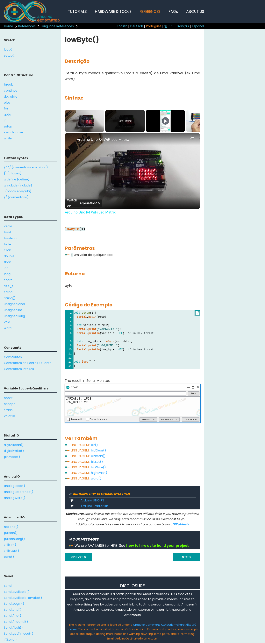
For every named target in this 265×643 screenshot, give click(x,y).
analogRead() (14, 486)
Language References (57, 26)
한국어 (169, 26)
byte (7, 244)
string (8, 292)
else (7, 102)
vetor (8, 226)
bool (7, 232)
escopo (9, 404)
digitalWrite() (14, 451)
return (8, 126)
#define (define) (16, 179)
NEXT (186, 557)
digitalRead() (14, 445)
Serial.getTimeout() (18, 633)
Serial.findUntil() (16, 621)
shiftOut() (11, 551)
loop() (9, 49)
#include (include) (18, 185)
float (7, 262)
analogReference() (18, 492)
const (8, 398)
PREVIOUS (78, 557)
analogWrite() (14, 498)
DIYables (180, 524)
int (6, 268)
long (7, 274)
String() (10, 298)
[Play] (165, 121)
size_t (8, 286)
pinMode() (12, 457)
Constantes (13, 357)
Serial (8, 586)
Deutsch (136, 26)
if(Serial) (10, 639)
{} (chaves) (12, 173)
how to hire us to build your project (157, 545)
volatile (9, 416)
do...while (10, 96)
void (7, 322)
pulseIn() (11, 533)
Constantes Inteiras (19, 369)
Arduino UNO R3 (92, 500)
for (6, 108)
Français (182, 26)
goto (7, 114)
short (8, 280)
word (7, 328)
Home (8, 26)
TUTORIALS (77, 11)
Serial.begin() (14, 603)
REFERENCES (150, 11)
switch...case (13, 132)
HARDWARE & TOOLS (113, 11)
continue (10, 90)
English (122, 26)
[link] (71, 139)
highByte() (99, 473)
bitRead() (98, 456)
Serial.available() (16, 592)
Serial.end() (12, 609)
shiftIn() (10, 544)
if (5, 120)
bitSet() (97, 461)
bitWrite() (98, 467)
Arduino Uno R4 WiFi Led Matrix (103, 139)
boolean (10, 238)
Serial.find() (12, 615)
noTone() (11, 527)
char (7, 250)
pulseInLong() (14, 539)
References (27, 26)
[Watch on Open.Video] (83, 203)
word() (96, 478)
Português (153, 26)
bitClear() (98, 450)
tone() (9, 557)
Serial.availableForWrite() (23, 598)
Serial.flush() (13, 627)
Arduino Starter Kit (94, 506)
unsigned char (14, 304)
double (9, 256)
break (8, 84)
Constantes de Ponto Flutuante (28, 363)
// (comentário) (16, 197)
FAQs (173, 11)
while (8, 138)
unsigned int (13, 310)
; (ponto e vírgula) (17, 191)
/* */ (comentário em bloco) (26, 167)
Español (198, 26)
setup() (10, 55)
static (8, 410)
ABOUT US (195, 11)
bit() (94, 445)
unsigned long (14, 316)
